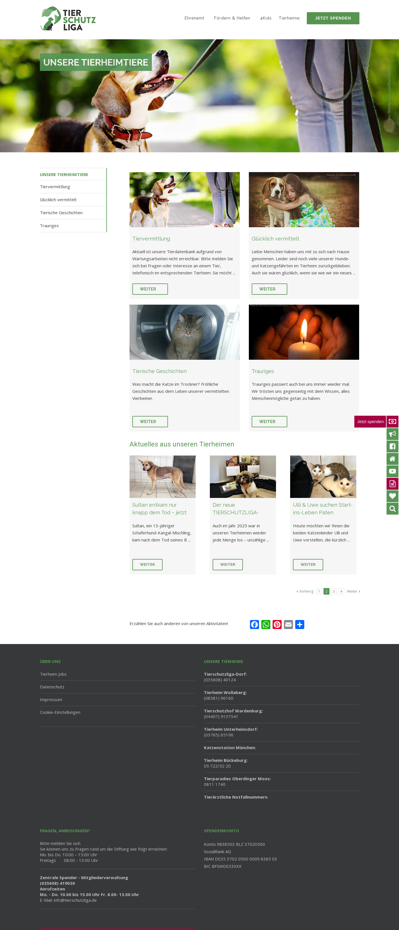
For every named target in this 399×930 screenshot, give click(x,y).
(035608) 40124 (225, 676)
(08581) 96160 (225, 695)
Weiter (147, 564)
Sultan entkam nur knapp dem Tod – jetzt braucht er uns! (159, 512)
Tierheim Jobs (53, 674)
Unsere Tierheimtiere (64, 174)
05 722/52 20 (226, 763)
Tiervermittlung (55, 186)
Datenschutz (52, 687)
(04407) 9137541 (233, 713)
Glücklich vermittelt (58, 199)
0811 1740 (237, 781)
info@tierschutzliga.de (75, 900)
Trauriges (49, 225)
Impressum (51, 699)
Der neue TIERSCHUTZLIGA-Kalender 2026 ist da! (238, 512)
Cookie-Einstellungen (60, 712)
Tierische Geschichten (61, 212)
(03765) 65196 (231, 732)
